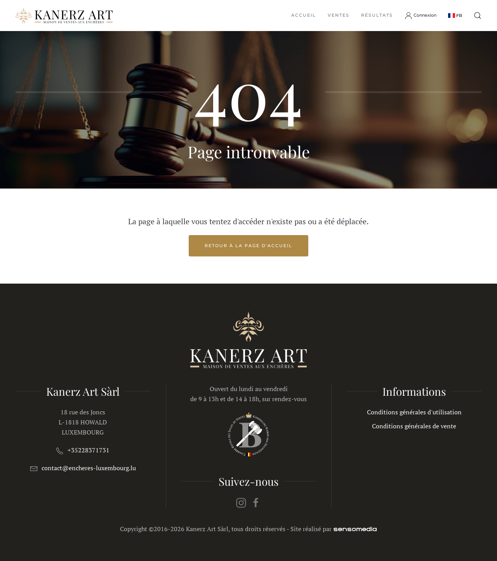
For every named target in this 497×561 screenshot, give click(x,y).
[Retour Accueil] (64, 15)
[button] (455, 15)
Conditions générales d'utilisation (414, 412)
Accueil (303, 15)
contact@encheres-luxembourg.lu (89, 468)
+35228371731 (88, 450)
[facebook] (255, 502)
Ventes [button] (338, 15)
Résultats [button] (377, 15)
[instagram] (241, 502)
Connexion (420, 15)
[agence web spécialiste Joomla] (355, 529)
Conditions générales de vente (414, 426)
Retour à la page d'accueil (248, 245)
